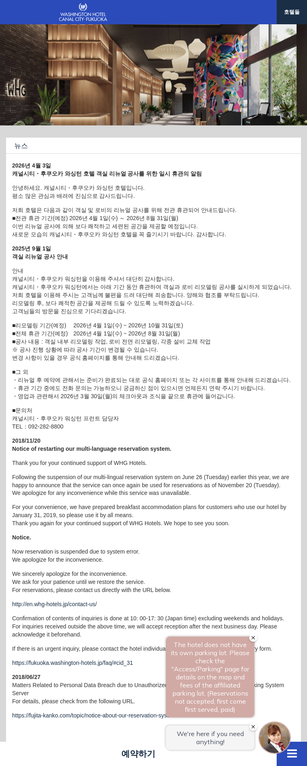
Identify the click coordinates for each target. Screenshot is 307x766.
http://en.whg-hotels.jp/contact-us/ (54, 604)
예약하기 (138, 754)
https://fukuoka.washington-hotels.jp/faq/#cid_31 (72, 663)
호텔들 (292, 11)
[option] (153, 74)
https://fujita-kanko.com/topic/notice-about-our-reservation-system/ (95, 715)
